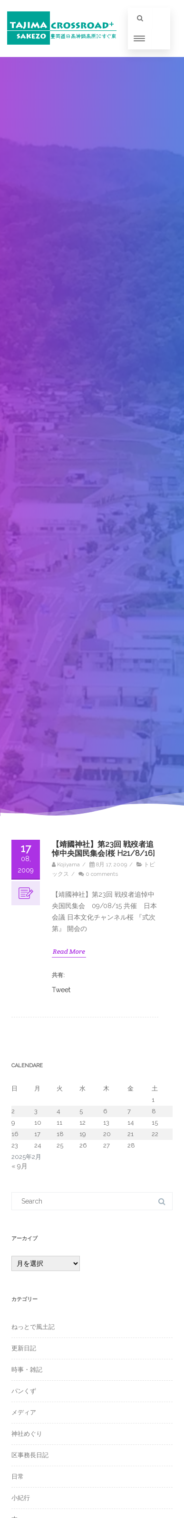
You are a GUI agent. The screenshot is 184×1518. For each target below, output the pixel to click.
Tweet (61, 989)
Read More (69, 951)
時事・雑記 (26, 1369)
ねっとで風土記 (33, 1326)
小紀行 (20, 1497)
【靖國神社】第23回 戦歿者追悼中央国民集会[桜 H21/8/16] (103, 849)
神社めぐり (26, 1433)
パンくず (23, 1391)
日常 (17, 1476)
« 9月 (19, 1166)
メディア (23, 1412)
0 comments (102, 874)
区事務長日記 (29, 1455)
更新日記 (23, 1348)
